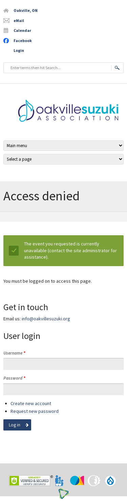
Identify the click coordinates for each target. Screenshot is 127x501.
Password (14, 378)
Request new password (34, 411)
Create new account (30, 403)
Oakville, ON (26, 10)
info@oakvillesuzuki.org (46, 319)
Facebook (23, 40)
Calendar (22, 30)
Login (19, 50)
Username (14, 353)
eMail (19, 20)
